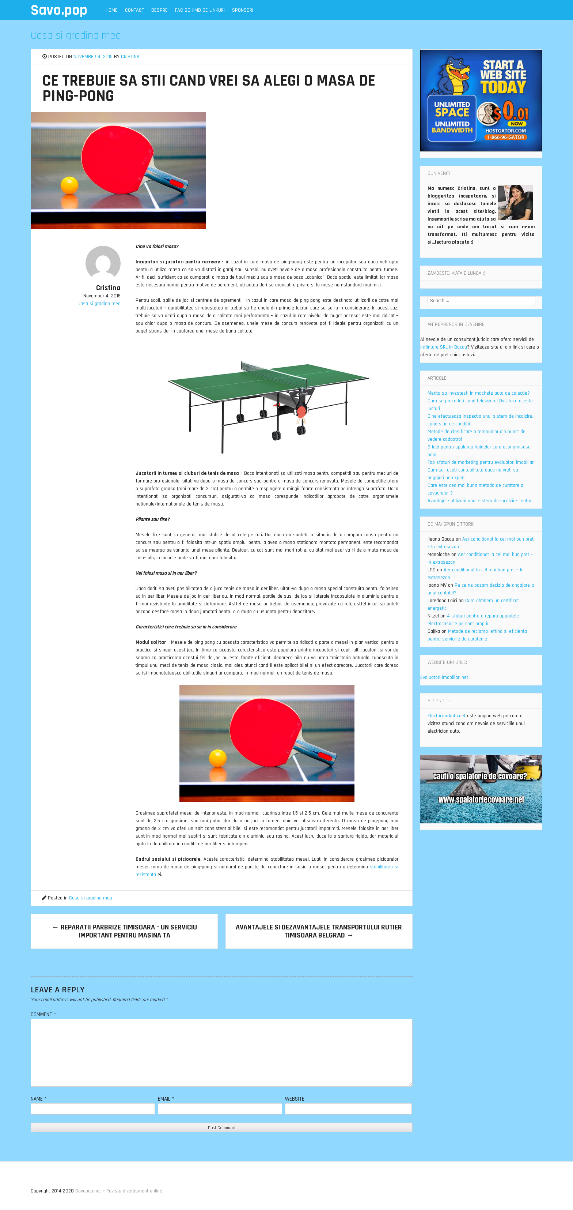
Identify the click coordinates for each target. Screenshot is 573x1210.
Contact (134, 10)
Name (39, 1099)
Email (166, 1099)
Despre (159, 10)
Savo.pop (59, 10)
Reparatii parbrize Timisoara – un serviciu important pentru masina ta (124, 931)
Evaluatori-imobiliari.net (444, 677)
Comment (43, 1014)
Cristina (130, 56)
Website (294, 1099)
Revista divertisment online (134, 1191)
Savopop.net (88, 1191)
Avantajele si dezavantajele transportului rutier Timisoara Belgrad (319, 931)
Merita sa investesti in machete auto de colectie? (479, 393)
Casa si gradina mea (76, 35)
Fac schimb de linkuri (200, 10)
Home (112, 10)
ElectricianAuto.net (447, 716)
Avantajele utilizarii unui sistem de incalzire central (480, 500)
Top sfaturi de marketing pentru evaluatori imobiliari (481, 462)
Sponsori (242, 10)
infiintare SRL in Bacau (443, 347)
